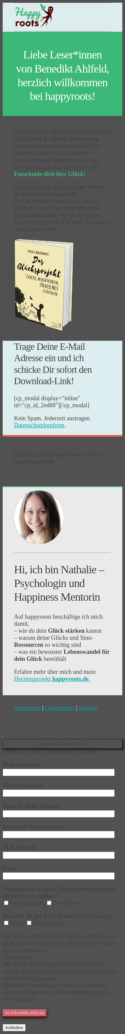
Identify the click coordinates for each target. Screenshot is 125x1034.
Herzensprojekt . (52, 679)
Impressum (27, 708)
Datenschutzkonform (39, 425)
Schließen (14, 1027)
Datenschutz (60, 708)
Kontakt (88, 708)
